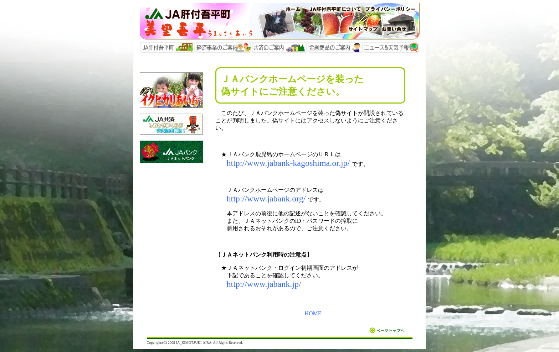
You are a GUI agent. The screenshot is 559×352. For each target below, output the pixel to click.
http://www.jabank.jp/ (264, 284)
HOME (312, 313)
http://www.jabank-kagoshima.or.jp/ (288, 163)
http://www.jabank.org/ (266, 198)
